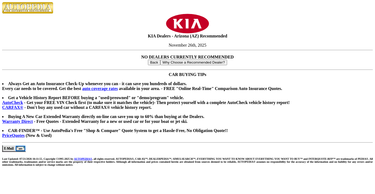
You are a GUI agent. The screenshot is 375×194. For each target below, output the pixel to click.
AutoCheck (12, 102)
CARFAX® (12, 107)
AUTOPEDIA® (83, 158)
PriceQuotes (13, 135)
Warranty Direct (17, 121)
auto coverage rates (100, 88)
